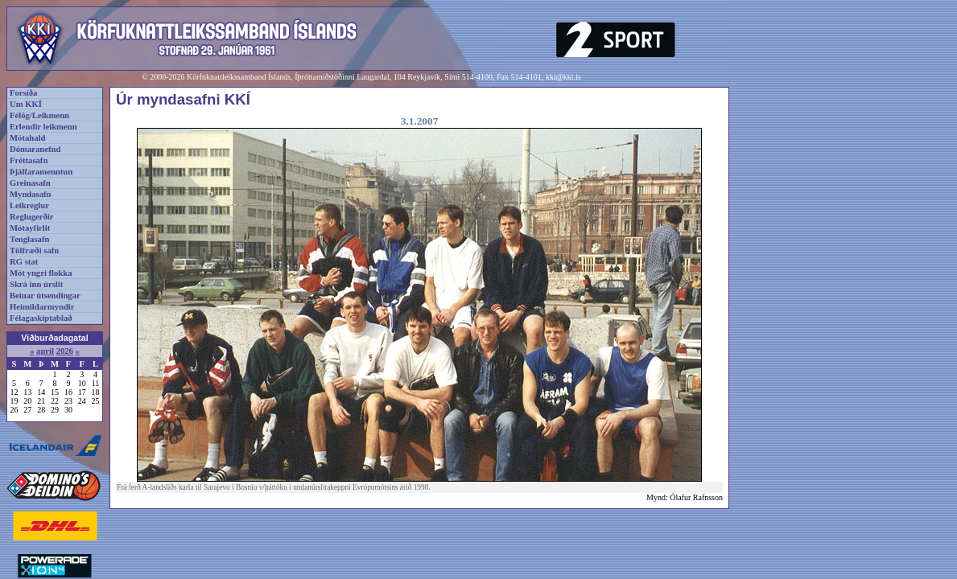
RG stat (24, 261)
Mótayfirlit (30, 228)
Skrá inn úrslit (36, 284)
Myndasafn (31, 194)
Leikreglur (29, 205)
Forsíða (23, 92)
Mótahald (27, 137)
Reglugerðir (31, 216)
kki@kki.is (563, 76)
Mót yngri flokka (41, 273)
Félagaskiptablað (41, 318)
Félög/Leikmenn (39, 115)
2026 (64, 351)
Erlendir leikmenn (43, 126)
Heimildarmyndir (42, 306)
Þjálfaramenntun (41, 171)
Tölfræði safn (34, 250)
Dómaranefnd (35, 149)
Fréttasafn (28, 160)
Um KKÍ (26, 104)
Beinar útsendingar (45, 295)
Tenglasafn (29, 239)
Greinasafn (30, 183)
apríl (45, 351)
